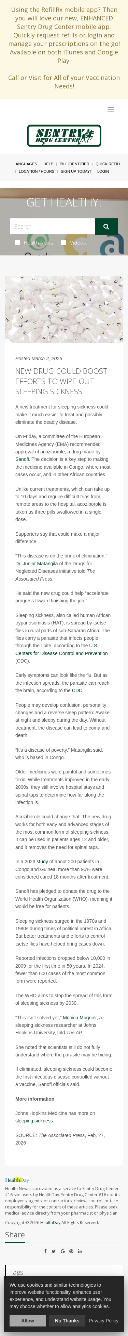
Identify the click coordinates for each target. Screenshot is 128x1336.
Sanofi (22, 459)
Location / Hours (36, 171)
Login (103, 171)
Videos (73, 242)
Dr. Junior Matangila (36, 563)
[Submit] (106, 226)
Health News (34, 242)
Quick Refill (108, 164)
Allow (27, 1320)
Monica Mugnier (80, 1017)
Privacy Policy (103, 1320)
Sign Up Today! (76, 171)
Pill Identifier (74, 164)
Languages (25, 164)
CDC (77, 690)
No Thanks (67, 1320)
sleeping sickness (34, 1120)
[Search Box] (52, 226)
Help (48, 164)
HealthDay (50, 1222)
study (42, 861)
